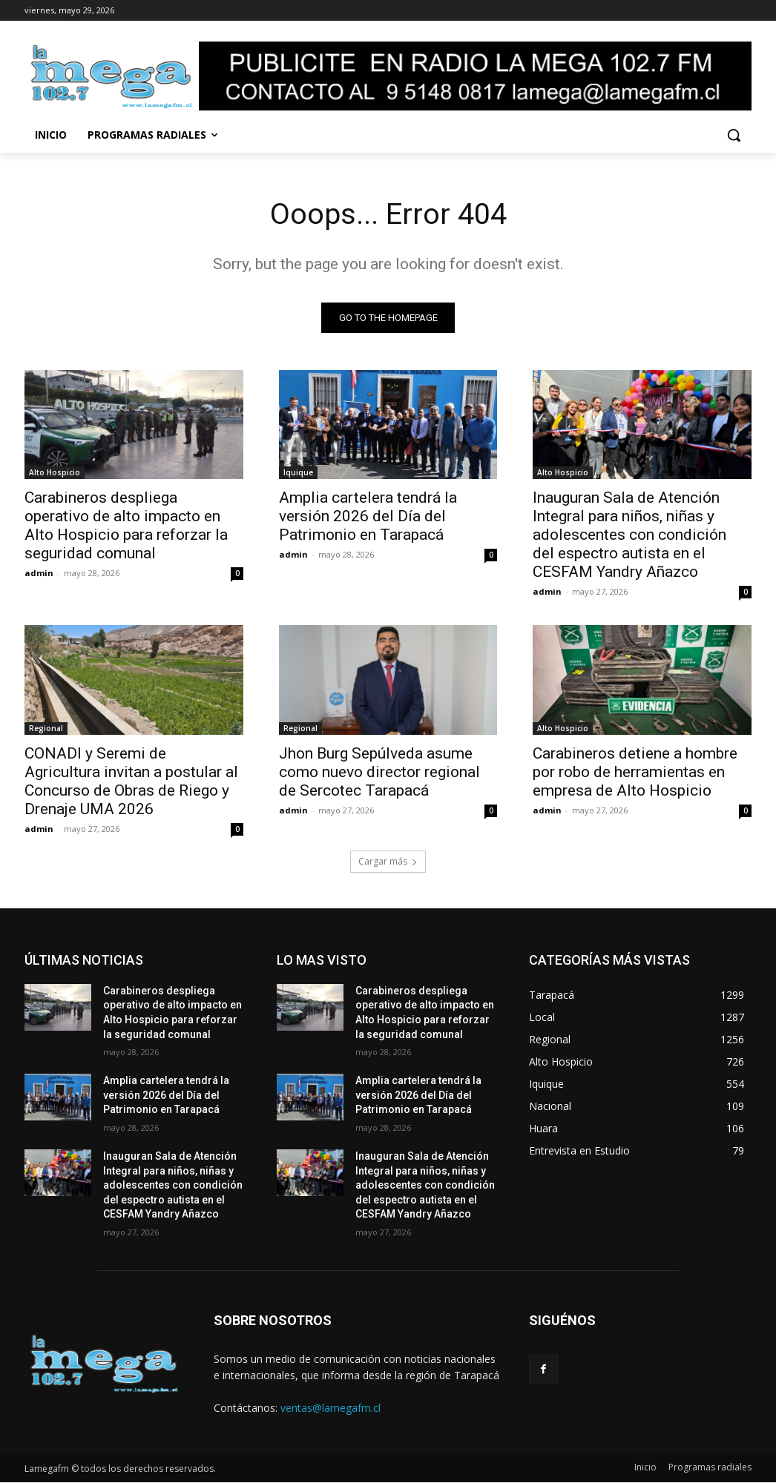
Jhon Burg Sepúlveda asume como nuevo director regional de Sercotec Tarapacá (379, 772)
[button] (734, 135)
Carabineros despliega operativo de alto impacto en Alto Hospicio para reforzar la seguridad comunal (126, 527)
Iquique (298, 474)
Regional (46, 729)
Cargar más (388, 862)
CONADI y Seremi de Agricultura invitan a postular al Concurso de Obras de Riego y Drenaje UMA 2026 (131, 782)
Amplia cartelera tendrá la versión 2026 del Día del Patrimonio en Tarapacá (368, 517)
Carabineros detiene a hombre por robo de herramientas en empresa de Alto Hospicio (635, 772)
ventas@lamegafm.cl (330, 1408)
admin (38, 574)
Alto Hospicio (54, 474)
